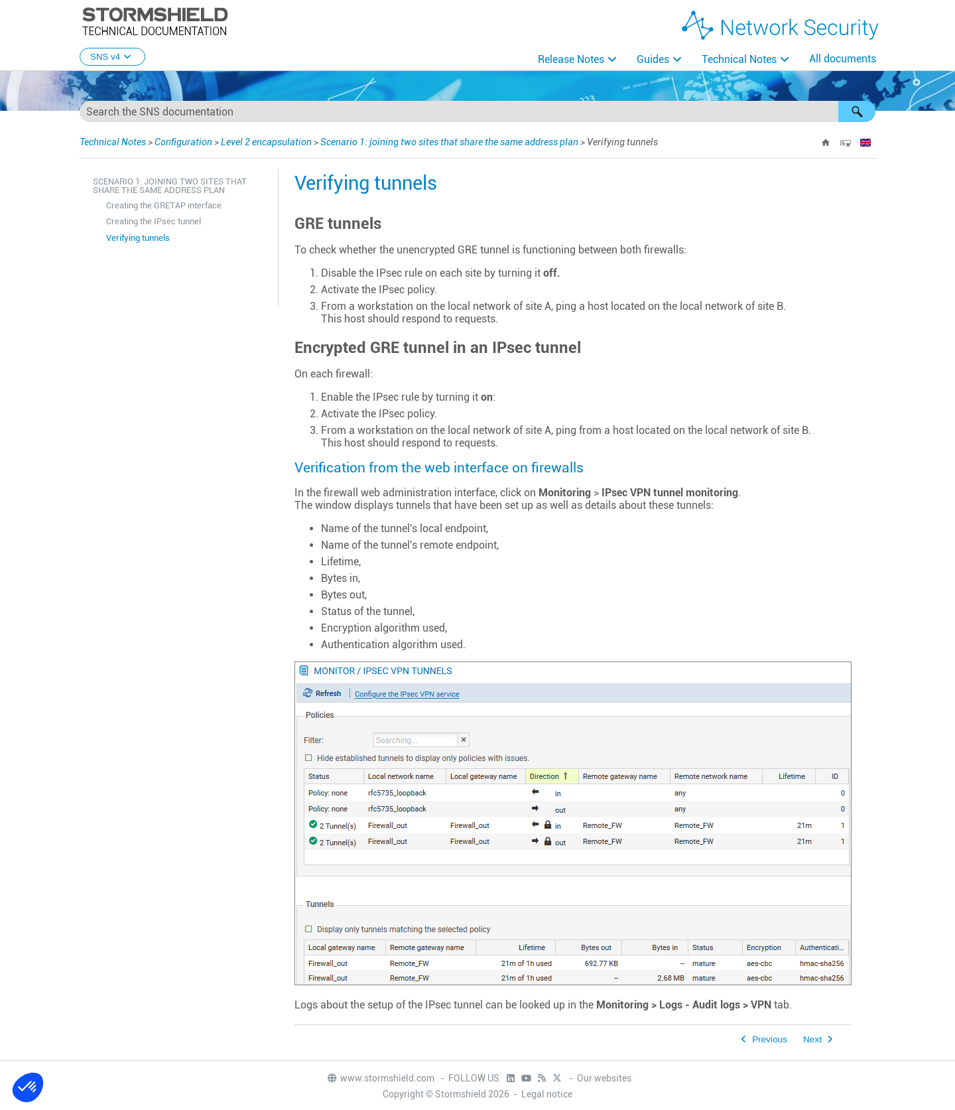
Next (812, 1039)
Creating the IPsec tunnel (153, 221)
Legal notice (546, 1094)
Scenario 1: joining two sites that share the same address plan (449, 142)
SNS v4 (112, 57)
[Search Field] (477, 111)
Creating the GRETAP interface (164, 205)
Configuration (183, 142)
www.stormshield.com (380, 1078)
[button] (856, 111)
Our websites (604, 1078)
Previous (769, 1039)
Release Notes (571, 59)
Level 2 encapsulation (266, 142)
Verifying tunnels (138, 238)
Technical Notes (739, 59)
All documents (842, 58)
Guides (653, 59)
